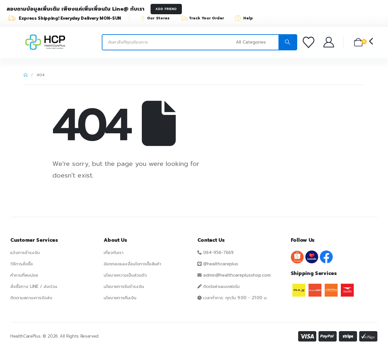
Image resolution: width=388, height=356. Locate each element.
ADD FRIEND (166, 8)
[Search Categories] (256, 42)
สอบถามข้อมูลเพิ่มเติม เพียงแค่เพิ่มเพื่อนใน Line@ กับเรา (75, 9)
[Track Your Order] (205, 18)
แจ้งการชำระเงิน (25, 252)
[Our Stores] (158, 18)
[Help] (246, 18)
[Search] (287, 42)
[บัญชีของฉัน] (329, 42)
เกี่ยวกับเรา (113, 252)
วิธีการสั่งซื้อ (21, 264)
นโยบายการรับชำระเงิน (124, 286)
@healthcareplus (220, 264)
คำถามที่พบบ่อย (24, 275)
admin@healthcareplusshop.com (237, 275)
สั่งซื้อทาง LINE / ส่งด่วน (33, 286)
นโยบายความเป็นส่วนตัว (125, 275)
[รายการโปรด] (310, 42)
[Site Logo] (45, 42)
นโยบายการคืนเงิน (120, 298)
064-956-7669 (218, 252)
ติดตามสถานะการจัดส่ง (31, 298)
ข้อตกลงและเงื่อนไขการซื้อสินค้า (132, 264)
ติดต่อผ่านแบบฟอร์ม (221, 286)
